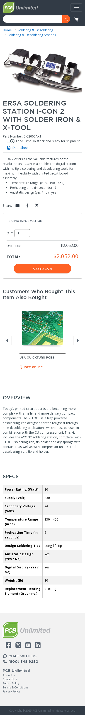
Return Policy (11, 683)
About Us (9, 675)
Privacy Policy (11, 691)
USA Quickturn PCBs (36, 357)
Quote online (31, 366)
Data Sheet (17, 147)
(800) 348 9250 (20, 661)
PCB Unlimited (16, 670)
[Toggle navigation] (76, 7)
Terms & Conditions (15, 687)
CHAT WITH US (19, 656)
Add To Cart (43, 268)
